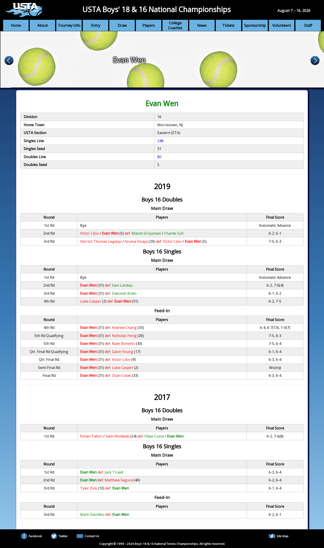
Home (16, 25)
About (42, 25)
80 (159, 156)
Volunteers (281, 25)
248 (160, 140)
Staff (308, 25)
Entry (95, 25)
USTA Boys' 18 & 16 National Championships (156, 9)
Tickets (228, 25)
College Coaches (175, 25)
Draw (122, 25)
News (202, 25)
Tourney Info (69, 25)
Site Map (278, 536)
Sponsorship (255, 25)
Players (148, 25)
